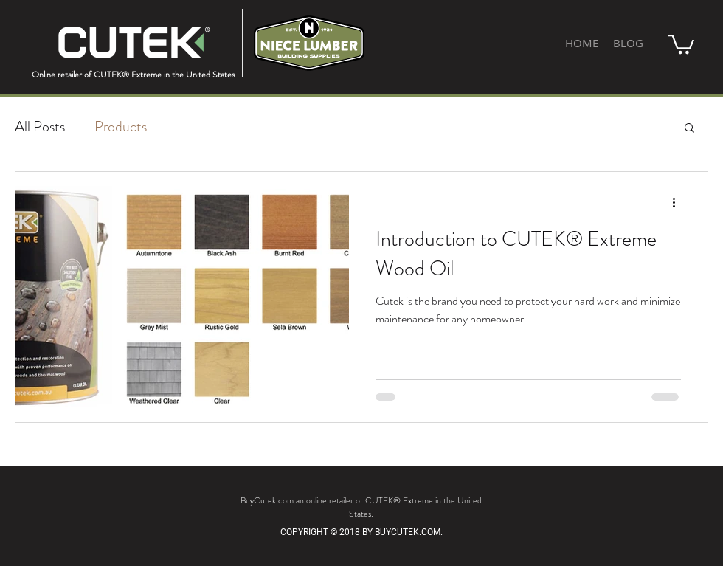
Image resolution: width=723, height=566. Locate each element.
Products (120, 126)
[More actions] (679, 202)
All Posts (40, 126)
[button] (681, 43)
